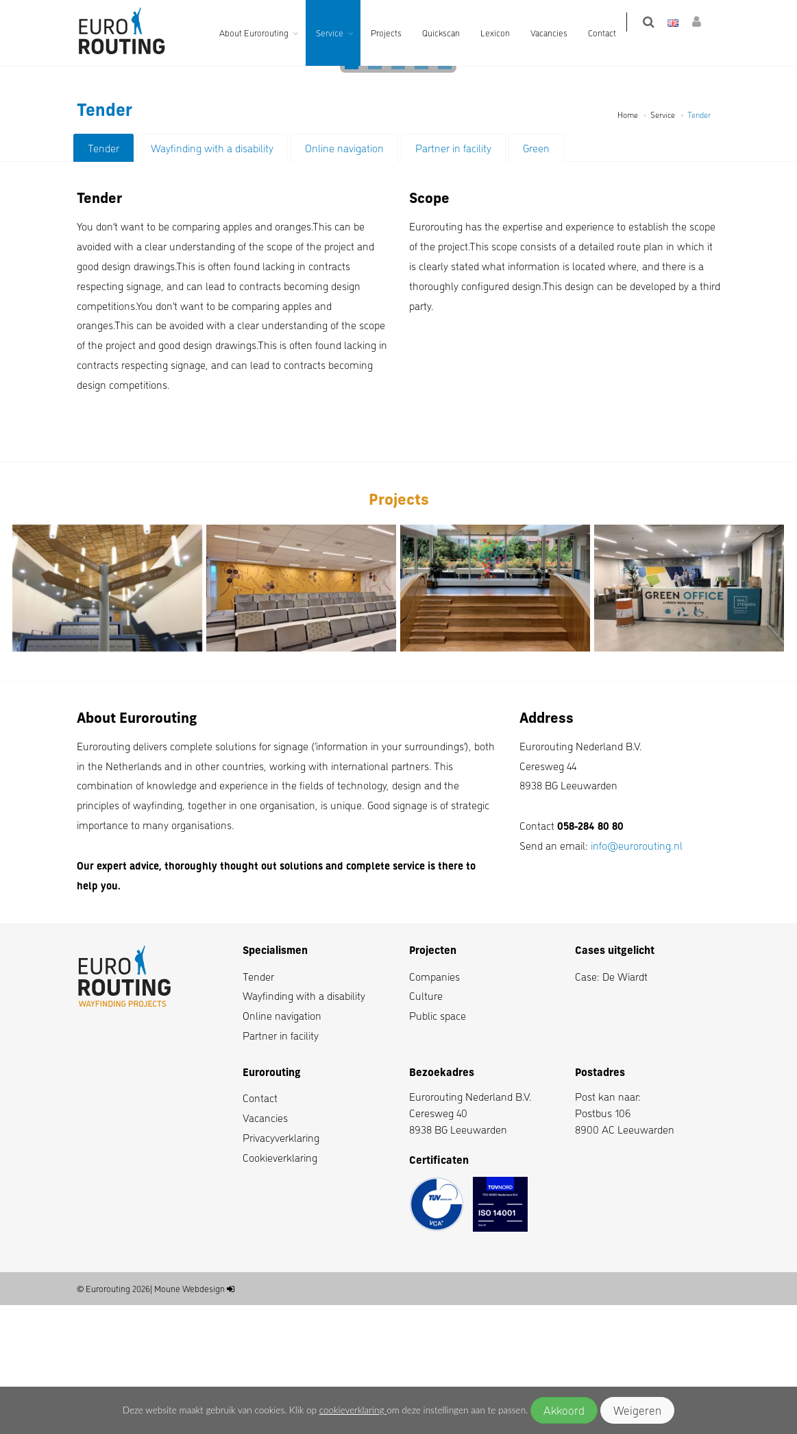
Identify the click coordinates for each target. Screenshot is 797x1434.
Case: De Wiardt (611, 1105)
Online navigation (344, 277)
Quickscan (450, 32)
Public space (437, 1144)
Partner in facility (453, 277)
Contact (612, 32)
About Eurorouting (263, 32)
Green (536, 277)
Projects (395, 32)
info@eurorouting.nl (637, 974)
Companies (434, 1105)
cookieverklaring (353, 1410)
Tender (103, 277)
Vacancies (558, 32)
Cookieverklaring (280, 1286)
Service (339, 32)
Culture (426, 1124)
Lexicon (504, 32)
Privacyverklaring (281, 1266)
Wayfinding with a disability (212, 277)
